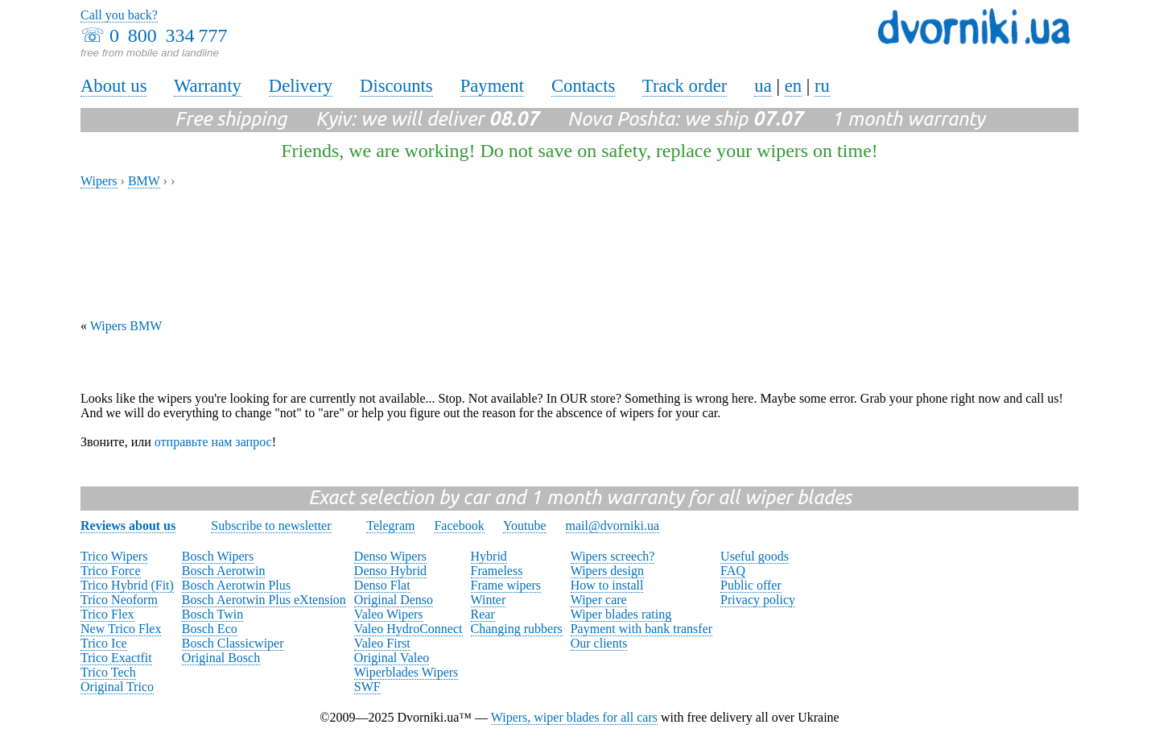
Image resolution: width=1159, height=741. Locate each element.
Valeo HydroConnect (408, 628)
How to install (607, 585)
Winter (488, 599)
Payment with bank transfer (641, 628)
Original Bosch (221, 657)
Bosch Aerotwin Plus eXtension (264, 599)
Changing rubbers (517, 628)
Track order (685, 86)
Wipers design (607, 570)
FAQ (732, 570)
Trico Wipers (113, 556)
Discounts (396, 86)
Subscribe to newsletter (271, 525)
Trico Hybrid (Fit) (127, 585)
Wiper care (599, 599)
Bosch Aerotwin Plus (236, 585)
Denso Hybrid (390, 570)
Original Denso (393, 599)
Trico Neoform (119, 599)
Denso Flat (382, 585)
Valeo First (382, 643)
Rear (483, 614)
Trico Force (110, 570)
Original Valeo (391, 657)
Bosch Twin (212, 614)
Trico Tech (108, 672)
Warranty (207, 86)
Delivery (300, 86)
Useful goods (754, 556)
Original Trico (117, 686)
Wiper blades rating (621, 614)
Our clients (599, 643)
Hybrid (489, 556)
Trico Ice (103, 643)
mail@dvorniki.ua (613, 525)
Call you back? (119, 15)
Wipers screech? (613, 556)
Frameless (497, 570)
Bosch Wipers (218, 556)
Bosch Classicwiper (233, 643)
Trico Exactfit (116, 657)
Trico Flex (107, 614)
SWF (367, 686)
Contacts (583, 86)
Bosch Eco (209, 628)
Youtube (525, 525)
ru (822, 86)
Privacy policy (757, 599)
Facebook (459, 525)
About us (113, 86)
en (793, 86)
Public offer (751, 585)
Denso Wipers (390, 556)
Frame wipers (506, 585)
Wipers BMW (126, 326)
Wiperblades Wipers (406, 672)
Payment (492, 86)
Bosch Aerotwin (224, 570)
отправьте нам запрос (213, 442)
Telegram (390, 525)
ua (762, 86)
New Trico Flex (120, 628)
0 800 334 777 (168, 35)
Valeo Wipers (388, 614)
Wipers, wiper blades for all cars (574, 717)
